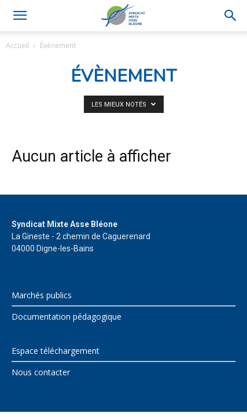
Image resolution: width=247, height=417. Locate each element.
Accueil (17, 45)
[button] (19, 15)
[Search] (231, 15)
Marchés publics (42, 295)
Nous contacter (41, 372)
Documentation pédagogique (66, 316)
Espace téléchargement (55, 350)
